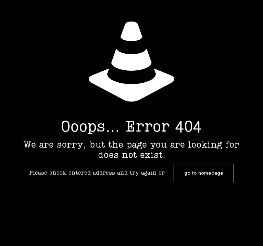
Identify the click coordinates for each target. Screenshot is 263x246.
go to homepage (203, 173)
